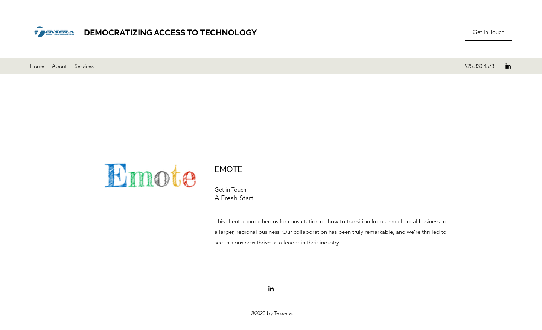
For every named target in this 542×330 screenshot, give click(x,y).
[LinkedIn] (508, 66)
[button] (230, 189)
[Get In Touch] (488, 32)
